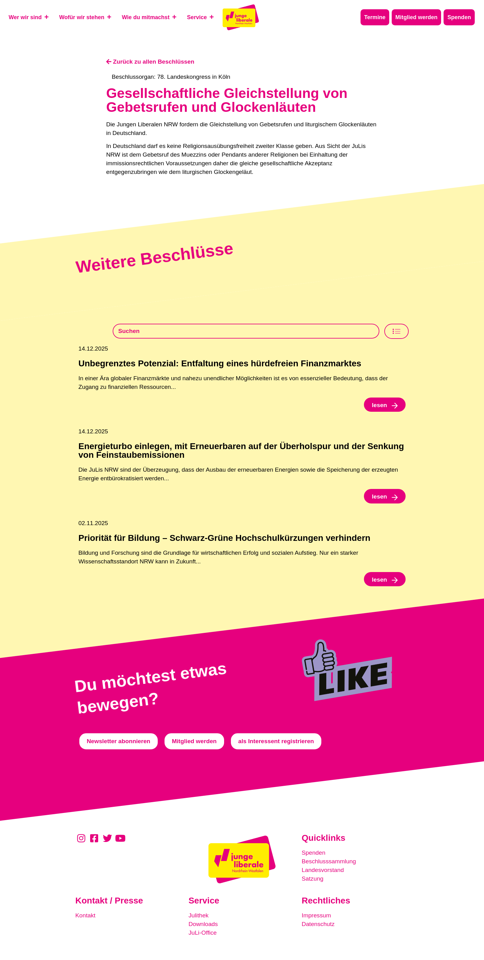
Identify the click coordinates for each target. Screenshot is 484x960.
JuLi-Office (203, 932)
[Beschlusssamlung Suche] (246, 331)
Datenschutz (318, 924)
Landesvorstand (323, 870)
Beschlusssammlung (329, 861)
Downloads (203, 924)
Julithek (199, 915)
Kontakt (85, 915)
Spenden (313, 852)
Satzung (312, 878)
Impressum (316, 915)
